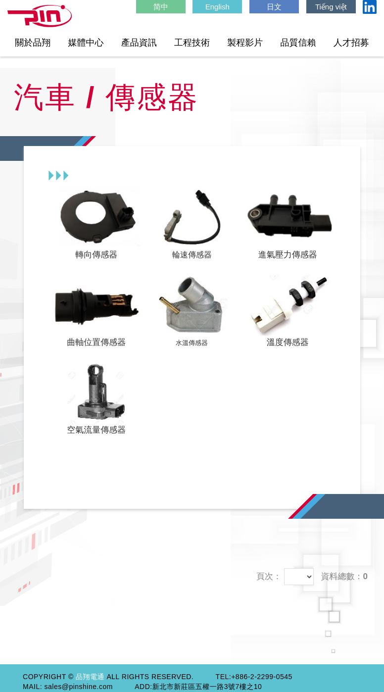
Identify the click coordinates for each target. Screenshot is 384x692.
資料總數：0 (344, 576)
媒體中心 (86, 43)
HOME (39, 16)
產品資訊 (139, 43)
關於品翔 (32, 43)
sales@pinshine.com (79, 687)
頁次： (269, 576)
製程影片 (245, 43)
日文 (274, 6)
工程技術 (192, 43)
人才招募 (351, 43)
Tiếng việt (331, 6)
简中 (160, 6)
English (217, 6)
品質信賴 (298, 43)
